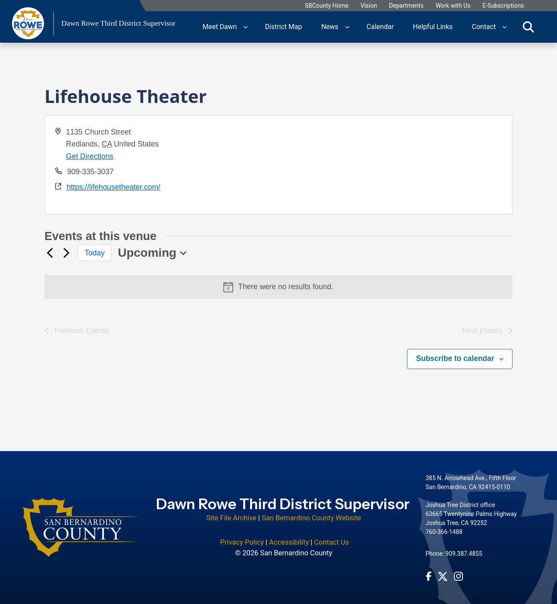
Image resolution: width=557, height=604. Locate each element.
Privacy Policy (242, 542)
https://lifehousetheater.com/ (113, 187)
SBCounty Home (326, 6)
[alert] (278, 287)
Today (95, 253)
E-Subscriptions (503, 6)
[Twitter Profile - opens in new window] (442, 576)
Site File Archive (231, 518)
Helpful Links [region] (433, 27)
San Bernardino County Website (311, 518)
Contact (484, 27)
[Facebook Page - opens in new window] (429, 576)
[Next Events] (66, 253)
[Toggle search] (528, 27)
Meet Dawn (220, 27)
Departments (406, 6)
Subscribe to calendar (455, 358)
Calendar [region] (380, 27)
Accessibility (289, 542)
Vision (368, 6)
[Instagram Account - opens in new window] (458, 576)
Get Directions (89, 156)
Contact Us (331, 542)
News (329, 27)
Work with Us (453, 6)
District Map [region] (283, 27)
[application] (395, 165)
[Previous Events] (49, 253)
